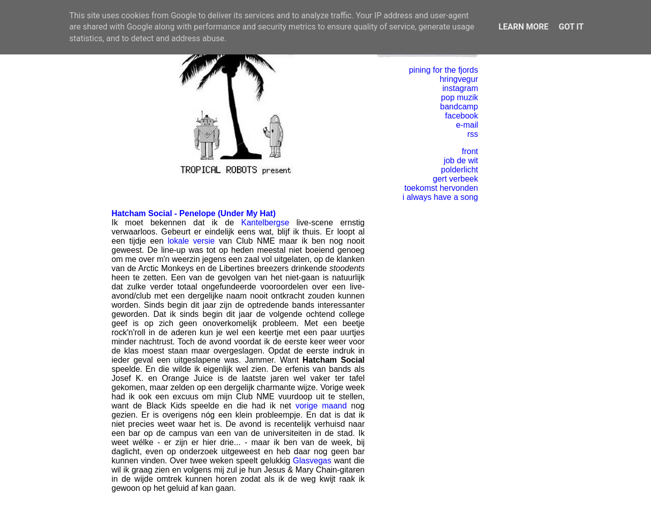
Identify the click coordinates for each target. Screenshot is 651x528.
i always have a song (440, 197)
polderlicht (459, 169)
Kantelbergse (265, 222)
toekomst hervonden (441, 188)
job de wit (460, 160)
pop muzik (459, 97)
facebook (461, 115)
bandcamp (459, 106)
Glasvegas (312, 460)
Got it (570, 27)
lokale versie (191, 241)
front (470, 151)
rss (472, 134)
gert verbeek (455, 178)
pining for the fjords (443, 70)
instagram (460, 88)
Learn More (523, 27)
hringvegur (458, 79)
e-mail (467, 125)
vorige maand (321, 405)
